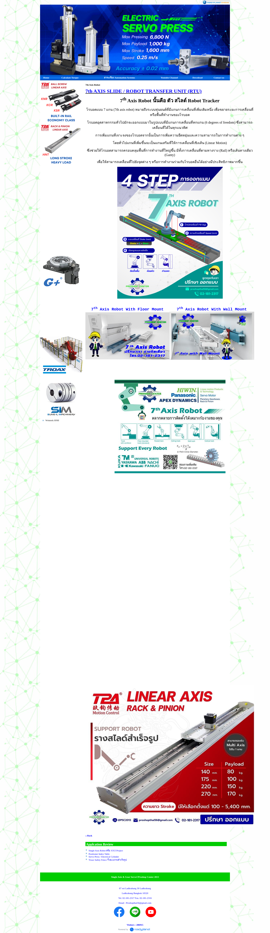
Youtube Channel (169, 77)
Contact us (219, 77)
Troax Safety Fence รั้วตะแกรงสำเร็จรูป (108, 860)
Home (46, 77)
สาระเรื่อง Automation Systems (119, 77)
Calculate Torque (69, 77)
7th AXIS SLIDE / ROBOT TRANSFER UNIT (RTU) (143, 91)
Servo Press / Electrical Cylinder (104, 856)
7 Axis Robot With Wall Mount (212, 309)
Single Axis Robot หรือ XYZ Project (106, 850)
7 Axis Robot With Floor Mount (127, 309)
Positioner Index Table (99, 854)
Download (198, 77)
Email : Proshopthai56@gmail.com (135, 903)
